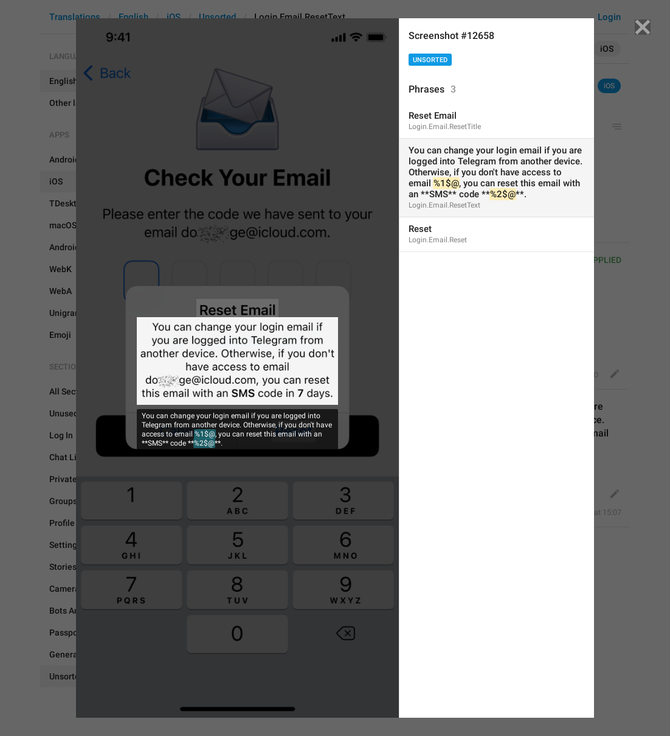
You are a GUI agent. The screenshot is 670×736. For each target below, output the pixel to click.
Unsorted (430, 60)
